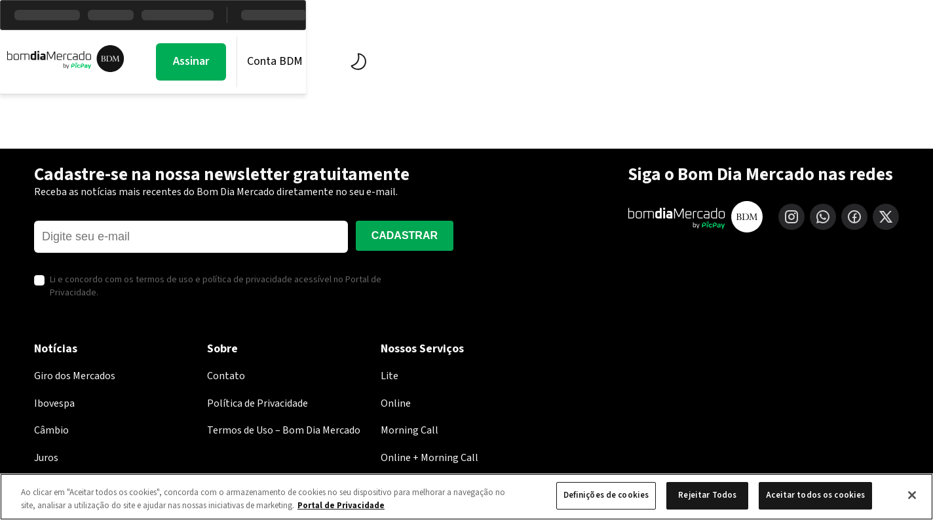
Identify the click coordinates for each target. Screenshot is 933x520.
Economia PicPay (567, 61)
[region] (466, 497)
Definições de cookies (606, 495)
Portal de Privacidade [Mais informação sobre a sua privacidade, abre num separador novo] (341, 505)
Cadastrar (404, 235)
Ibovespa (54, 403)
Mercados (354, 61)
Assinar (681, 61)
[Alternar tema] (845, 61)
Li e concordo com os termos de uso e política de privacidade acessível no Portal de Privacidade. (215, 286)
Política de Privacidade (257, 403)
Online (396, 403)
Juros (46, 458)
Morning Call (256, 61)
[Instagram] (791, 217)
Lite (389, 376)
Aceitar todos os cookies (815, 495)
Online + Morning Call (429, 458)
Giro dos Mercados (74, 376)
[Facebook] (854, 217)
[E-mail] (191, 237)
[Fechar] (912, 495)
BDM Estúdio (451, 61)
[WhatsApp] (823, 217)
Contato (226, 376)
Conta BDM (765, 61)
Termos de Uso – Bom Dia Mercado (283, 430)
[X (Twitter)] (886, 217)
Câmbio (51, 430)
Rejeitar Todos (707, 495)
